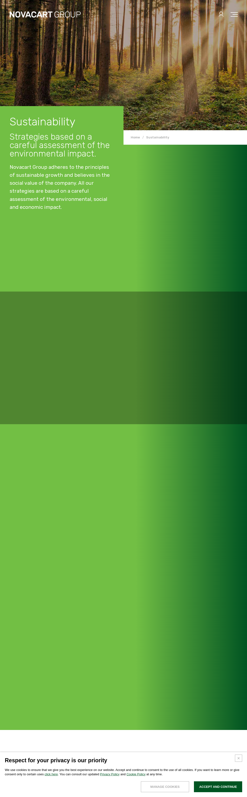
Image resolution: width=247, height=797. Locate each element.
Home (135, 137)
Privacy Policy (110, 774)
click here (51, 774)
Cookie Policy (135, 774)
